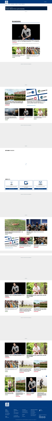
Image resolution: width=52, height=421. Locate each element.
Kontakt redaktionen (16, 410)
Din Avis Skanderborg (33, 412)
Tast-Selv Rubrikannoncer (25, 412)
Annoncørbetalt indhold (24, 410)
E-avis (23, 415)
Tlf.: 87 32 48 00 (7, 412)
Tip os (14, 411)
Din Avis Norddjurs (33, 411)
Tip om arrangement (16, 413)
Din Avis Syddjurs (33, 413)
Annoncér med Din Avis (24, 411)
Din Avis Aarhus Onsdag (33, 414)
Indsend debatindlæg (16, 412)
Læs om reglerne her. (34, 419)
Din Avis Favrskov (33, 410)
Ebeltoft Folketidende (33, 415)
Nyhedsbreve (23, 416)
